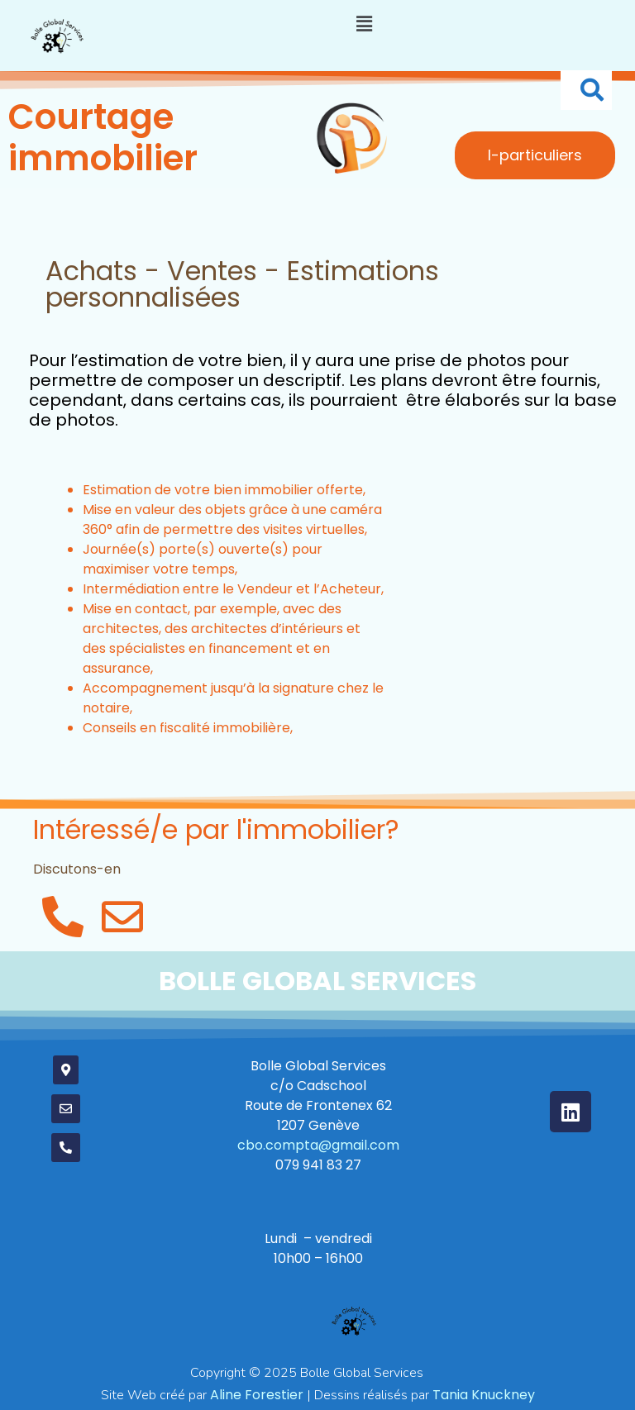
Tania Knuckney (483, 1394)
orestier (256, 1394)
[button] (364, 24)
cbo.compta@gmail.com (318, 1145)
